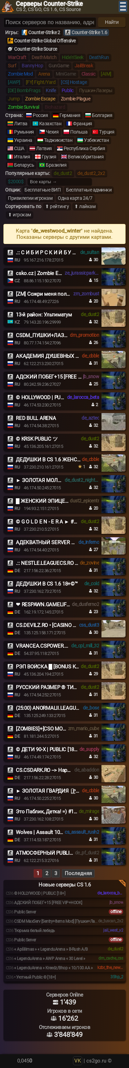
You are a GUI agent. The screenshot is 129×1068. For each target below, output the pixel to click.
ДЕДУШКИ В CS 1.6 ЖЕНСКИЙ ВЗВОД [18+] (66, 460)
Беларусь (24, 165)
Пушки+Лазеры (95, 90)
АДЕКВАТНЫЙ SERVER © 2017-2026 (57, 542)
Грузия (49, 156)
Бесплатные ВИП (42, 190)
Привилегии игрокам (30, 198)
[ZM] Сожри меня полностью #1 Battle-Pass (67, 294)
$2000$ (15, 181)
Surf (12, 65)
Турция (106, 132)
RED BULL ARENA (36, 418)
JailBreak (84, 65)
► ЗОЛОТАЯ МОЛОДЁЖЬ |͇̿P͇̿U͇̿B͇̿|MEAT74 (63, 480)
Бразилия (56, 165)
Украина (23, 140)
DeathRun (99, 57)
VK (77, 1061)
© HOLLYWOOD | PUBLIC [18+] (49, 397)
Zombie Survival (23, 107)
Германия (70, 115)
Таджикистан (58, 140)
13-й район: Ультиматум (44, 315)
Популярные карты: (27, 173)
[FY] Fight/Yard (41, 82)
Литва (21, 123)
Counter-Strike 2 (44, 32)
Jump (14, 98)
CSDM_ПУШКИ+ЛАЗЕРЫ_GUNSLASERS (62, 335)
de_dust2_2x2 (91, 173)
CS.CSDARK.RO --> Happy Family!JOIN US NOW (68, 770)
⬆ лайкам (84, 206)
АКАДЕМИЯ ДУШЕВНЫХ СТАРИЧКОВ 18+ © (67, 356)
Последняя (78, 873)
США (19, 148)
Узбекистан (96, 140)
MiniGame (66, 74)
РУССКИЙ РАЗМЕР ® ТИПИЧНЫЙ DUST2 (64, 687)
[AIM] (106, 74)
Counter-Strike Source (35, 49)
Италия (22, 156)
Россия (40, 115)
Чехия (52, 132)
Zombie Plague (75, 98)
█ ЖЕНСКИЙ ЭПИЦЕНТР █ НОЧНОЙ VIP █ (66, 501)
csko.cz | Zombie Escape (44, 273)
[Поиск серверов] (49, 22)
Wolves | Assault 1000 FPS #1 (49, 832)
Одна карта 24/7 (75, 198)
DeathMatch (44, 57)
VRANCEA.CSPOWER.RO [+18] (49, 646)
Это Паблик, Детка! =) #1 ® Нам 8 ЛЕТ (60, 812)
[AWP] (14, 82)
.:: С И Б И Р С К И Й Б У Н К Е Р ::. (55, 252)
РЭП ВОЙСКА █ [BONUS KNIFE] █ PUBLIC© (65, 667)
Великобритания (86, 156)
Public (68, 90)
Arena (44, 74)
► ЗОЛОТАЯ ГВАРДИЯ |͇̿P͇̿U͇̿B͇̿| (50, 791)
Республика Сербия (84, 148)
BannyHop (32, 65)
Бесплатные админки (88, 190)
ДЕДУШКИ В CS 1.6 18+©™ (47, 584)
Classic (89, 74)
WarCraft (17, 57)
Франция (82, 123)
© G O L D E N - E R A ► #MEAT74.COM (60, 522)
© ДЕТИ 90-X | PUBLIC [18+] (47, 749)
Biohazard (55, 107)
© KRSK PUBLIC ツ (36, 439)
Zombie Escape (40, 98)
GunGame (59, 65)
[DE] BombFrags (24, 90)
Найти (112, 22)
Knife (51, 90)
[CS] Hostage (74, 82)
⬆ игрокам (19, 214)
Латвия (44, 148)
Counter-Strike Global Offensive (45, 40)
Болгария (102, 115)
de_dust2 (63, 173)
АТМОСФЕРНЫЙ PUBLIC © (47, 853)
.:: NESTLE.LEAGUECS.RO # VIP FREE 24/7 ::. (66, 563)
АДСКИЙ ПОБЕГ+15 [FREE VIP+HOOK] (59, 377)
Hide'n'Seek (73, 57)
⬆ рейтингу (57, 206)
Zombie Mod (20, 74)
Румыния (24, 132)
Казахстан (50, 123)
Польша (78, 132)
